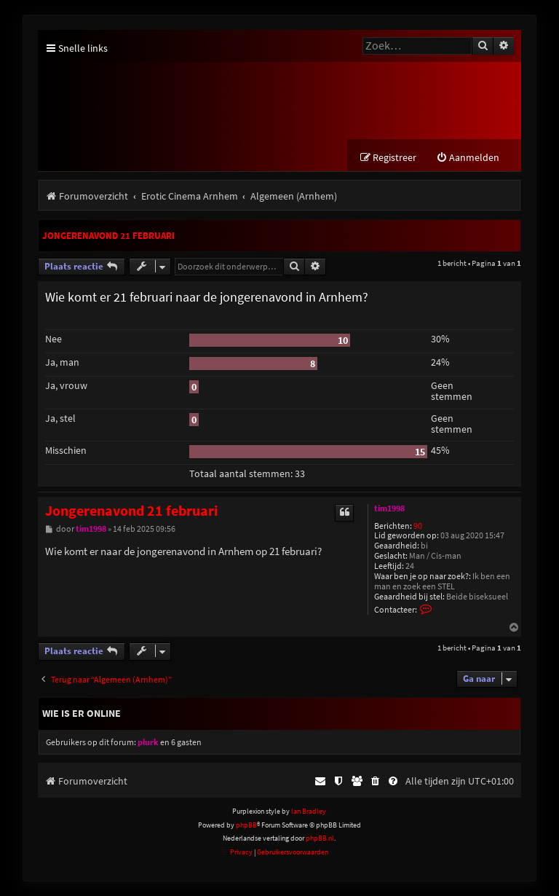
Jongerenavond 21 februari (108, 235)
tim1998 (389, 508)
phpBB (246, 825)
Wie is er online (81, 713)
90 (417, 526)
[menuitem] (467, 157)
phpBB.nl (320, 838)
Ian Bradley (308, 812)
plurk (148, 742)
